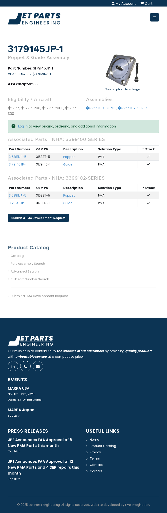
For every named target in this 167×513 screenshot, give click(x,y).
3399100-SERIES (101, 108)
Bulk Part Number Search (30, 284)
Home (94, 439)
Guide (67, 165)
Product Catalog (103, 446)
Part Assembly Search (28, 268)
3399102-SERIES (133, 108)
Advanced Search (25, 276)
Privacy (95, 452)
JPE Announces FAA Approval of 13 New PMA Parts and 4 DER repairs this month (43, 467)
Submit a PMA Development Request (38, 218)
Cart (146, 3)
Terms (95, 458)
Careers (96, 471)
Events (17, 379)
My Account (124, 3)
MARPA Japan (21, 409)
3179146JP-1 (18, 165)
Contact (96, 465)
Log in (23, 126)
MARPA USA (18, 388)
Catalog (17, 260)
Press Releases (28, 431)
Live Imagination (137, 505)
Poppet (69, 157)
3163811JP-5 (17, 157)
